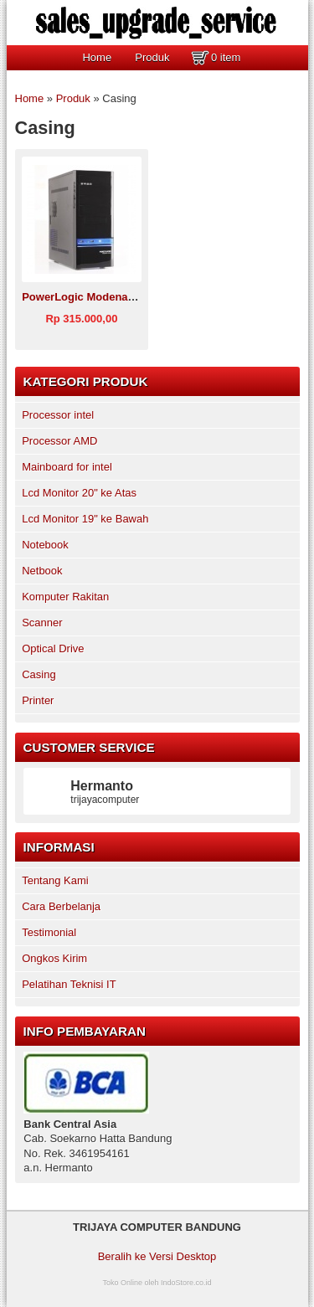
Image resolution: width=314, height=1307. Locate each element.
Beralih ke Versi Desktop (157, 1256)
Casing (38, 674)
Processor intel (58, 415)
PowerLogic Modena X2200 (92, 297)
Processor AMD (59, 441)
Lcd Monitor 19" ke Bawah (85, 518)
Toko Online (122, 1283)
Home (96, 57)
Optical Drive (53, 648)
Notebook (45, 544)
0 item (225, 57)
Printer (38, 700)
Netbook (42, 570)
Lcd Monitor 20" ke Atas (79, 492)
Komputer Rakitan (65, 596)
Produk (152, 57)
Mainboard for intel (67, 467)
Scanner (42, 622)
